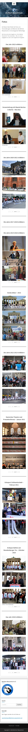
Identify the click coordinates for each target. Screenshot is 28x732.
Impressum (11, 725)
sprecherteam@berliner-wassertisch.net (12, 718)
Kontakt (17, 725)
